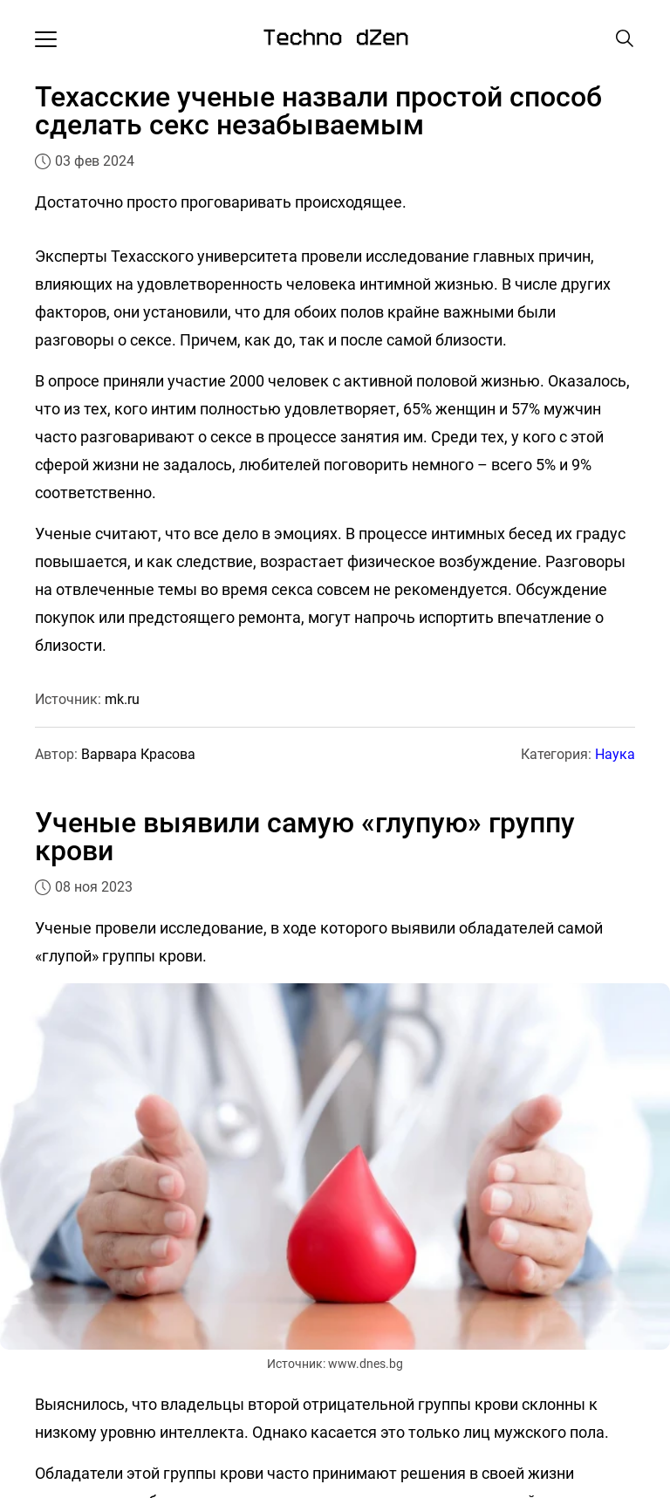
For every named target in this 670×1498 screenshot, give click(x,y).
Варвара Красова (138, 754)
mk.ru (122, 699)
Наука (615, 754)
